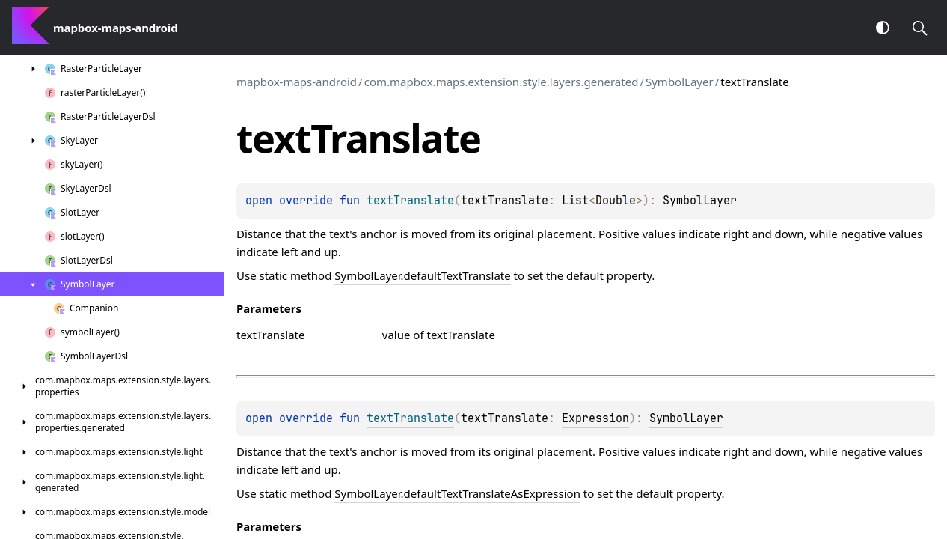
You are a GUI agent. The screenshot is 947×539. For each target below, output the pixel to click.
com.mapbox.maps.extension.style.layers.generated (501, 81)
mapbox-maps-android (296, 81)
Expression (595, 418)
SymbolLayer (680, 81)
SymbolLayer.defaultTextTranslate (422, 275)
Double (615, 200)
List (575, 200)
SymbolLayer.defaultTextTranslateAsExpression (457, 493)
